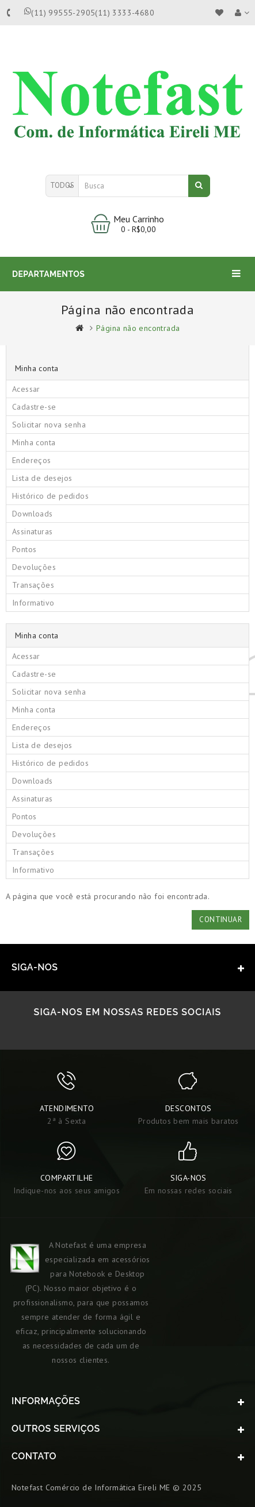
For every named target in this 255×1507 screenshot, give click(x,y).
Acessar (26, 389)
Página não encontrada (138, 328)
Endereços (31, 460)
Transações (33, 585)
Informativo (33, 603)
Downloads (32, 513)
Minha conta (33, 442)
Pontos (24, 549)
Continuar (220, 919)
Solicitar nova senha (49, 424)
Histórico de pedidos (50, 496)
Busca (199, 185)
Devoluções (34, 567)
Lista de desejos (42, 478)
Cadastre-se (34, 407)
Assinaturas (32, 531)
